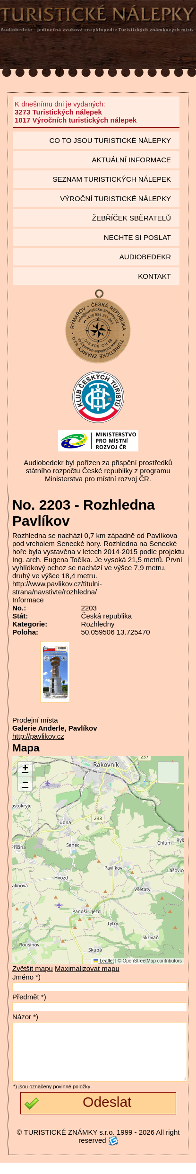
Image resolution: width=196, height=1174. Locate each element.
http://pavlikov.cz (38, 736)
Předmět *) (29, 997)
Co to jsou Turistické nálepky (110, 140)
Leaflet (104, 960)
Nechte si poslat (137, 237)
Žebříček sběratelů (131, 218)
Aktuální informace (131, 160)
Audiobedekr (145, 257)
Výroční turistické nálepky (115, 198)
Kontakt (154, 276)
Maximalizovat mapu (87, 968)
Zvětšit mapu (32, 968)
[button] (25, 769)
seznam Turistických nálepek (111, 179)
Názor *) (25, 1017)
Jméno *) (26, 977)
